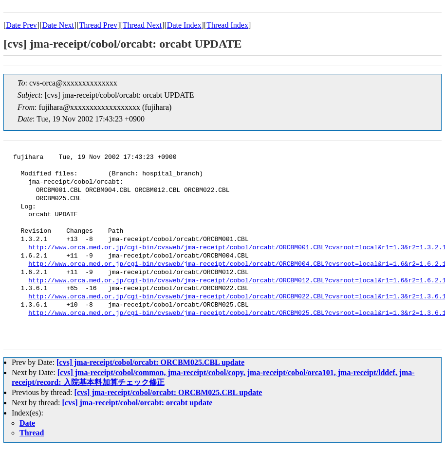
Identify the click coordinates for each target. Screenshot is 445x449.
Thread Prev (98, 25)
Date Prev (21, 25)
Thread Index (227, 25)
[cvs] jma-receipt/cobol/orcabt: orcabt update (137, 402)
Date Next (58, 25)
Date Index (184, 25)
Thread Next (142, 25)
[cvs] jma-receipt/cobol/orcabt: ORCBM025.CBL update (150, 362)
